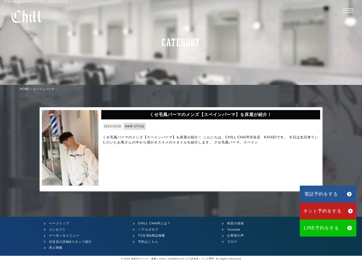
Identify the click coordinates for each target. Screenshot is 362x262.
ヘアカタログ (148, 229)
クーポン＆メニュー (64, 235)
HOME (24, 89)
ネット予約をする (328, 211)
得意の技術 (235, 223)
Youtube (233, 229)
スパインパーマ (44, 89)
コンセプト (57, 229)
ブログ (232, 241)
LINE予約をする (328, 228)
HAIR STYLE (134, 126)
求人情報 (56, 247)
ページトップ (59, 223)
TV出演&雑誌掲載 (151, 235)
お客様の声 (235, 235)
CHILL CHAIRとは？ (154, 223)
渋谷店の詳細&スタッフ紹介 (70, 241)
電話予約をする (328, 194)
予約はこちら (148, 241)
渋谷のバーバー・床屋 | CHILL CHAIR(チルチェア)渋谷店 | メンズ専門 (172, 258)
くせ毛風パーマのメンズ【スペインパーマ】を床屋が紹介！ (211, 114)
